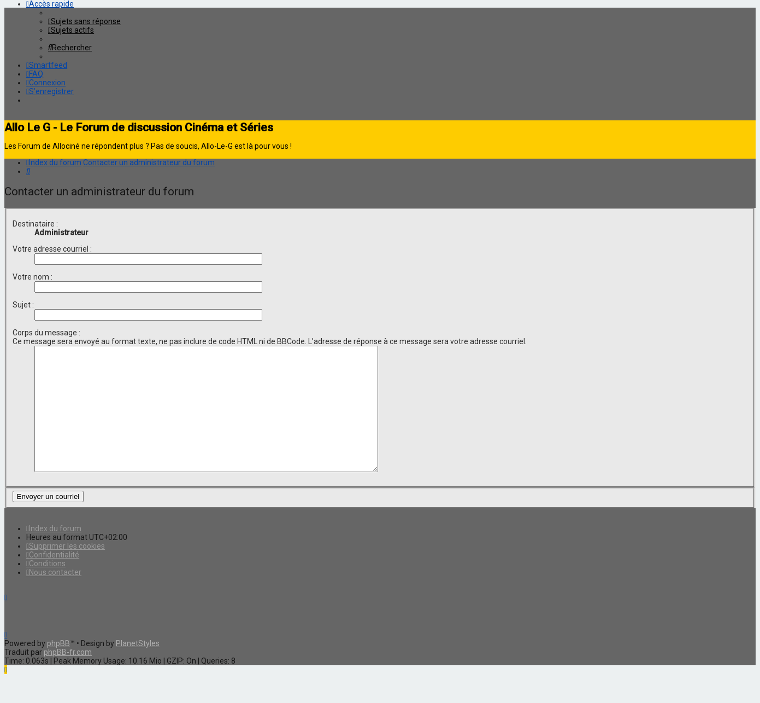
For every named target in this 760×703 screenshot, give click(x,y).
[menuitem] (84, 21)
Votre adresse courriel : (52, 249)
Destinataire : (35, 223)
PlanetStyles (138, 668)
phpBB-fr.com (68, 676)
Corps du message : (46, 332)
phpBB (58, 668)
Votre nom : (32, 276)
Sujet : (23, 304)
